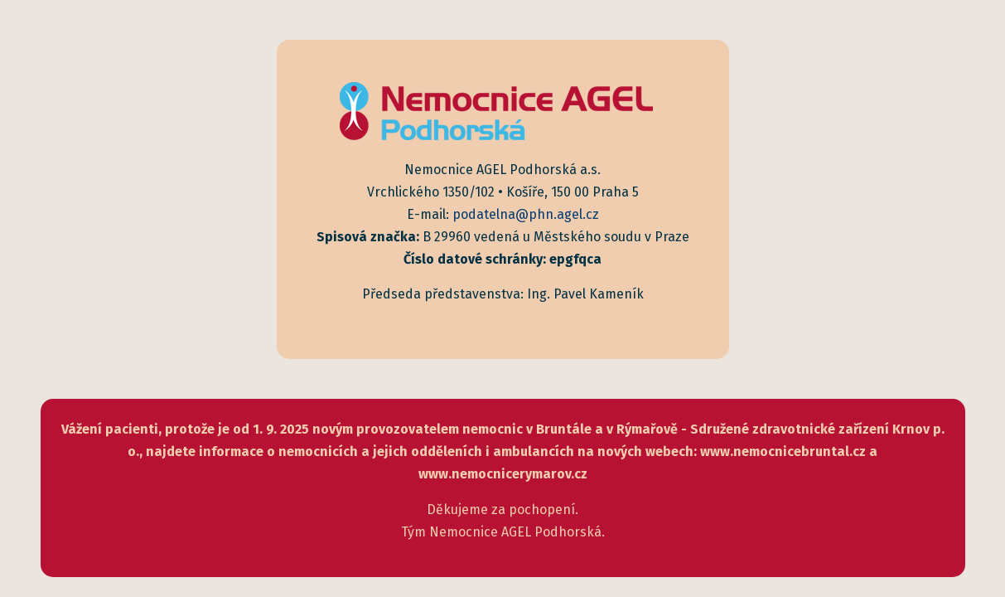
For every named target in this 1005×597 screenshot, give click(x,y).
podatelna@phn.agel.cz (525, 214)
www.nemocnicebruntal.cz (783, 451)
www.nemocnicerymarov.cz (502, 474)
